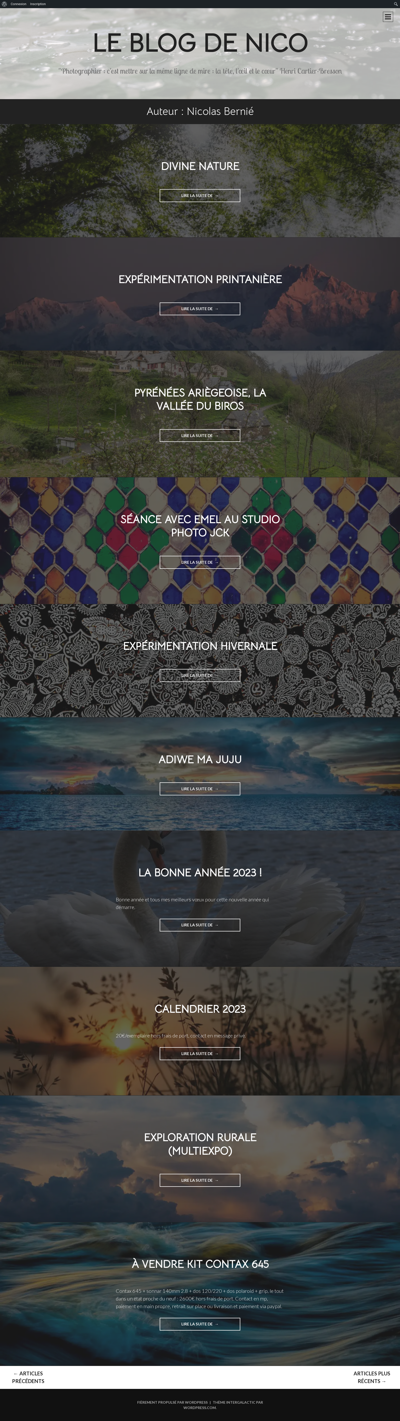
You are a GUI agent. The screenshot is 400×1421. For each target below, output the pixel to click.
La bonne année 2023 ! (200, 872)
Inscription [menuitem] (38, 4)
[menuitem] (4, 4)
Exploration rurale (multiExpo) (200, 1144)
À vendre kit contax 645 (200, 1264)
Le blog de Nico (200, 43)
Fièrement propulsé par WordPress (172, 1402)
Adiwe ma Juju (200, 759)
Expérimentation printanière (200, 279)
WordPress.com (199, 1407)
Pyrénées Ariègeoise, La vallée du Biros (200, 399)
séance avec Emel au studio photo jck (200, 526)
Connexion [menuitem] (18, 4)
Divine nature (200, 166)
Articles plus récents (372, 1377)
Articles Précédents (28, 1377)
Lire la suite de (206, 197)
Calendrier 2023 (200, 1009)
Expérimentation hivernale (200, 646)
